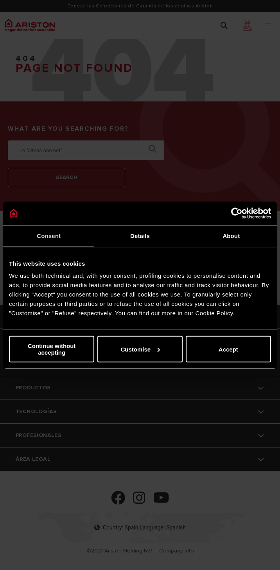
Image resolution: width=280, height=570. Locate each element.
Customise (140, 349)
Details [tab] (140, 235)
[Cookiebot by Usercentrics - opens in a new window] (237, 213)
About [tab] (231, 235)
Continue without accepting (51, 349)
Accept (228, 349)
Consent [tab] (49, 235)
